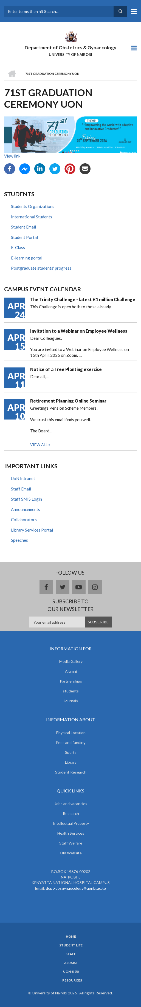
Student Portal (24, 237)
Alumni (71, 671)
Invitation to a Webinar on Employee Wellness (78, 330)
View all (39, 444)
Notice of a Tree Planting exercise (66, 369)
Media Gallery (71, 661)
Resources (72, 980)
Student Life (71, 945)
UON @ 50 (71, 971)
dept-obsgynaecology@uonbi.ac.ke (76, 888)
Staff (71, 954)
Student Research (70, 772)
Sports (71, 752)
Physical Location (71, 732)
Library (71, 762)
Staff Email (21, 488)
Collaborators (24, 519)
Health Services (70, 833)
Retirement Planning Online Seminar (68, 400)
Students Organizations (32, 206)
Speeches (19, 540)
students (71, 691)
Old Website (71, 853)
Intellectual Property (71, 823)
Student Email (23, 226)
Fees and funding (71, 742)
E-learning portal (26, 257)
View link (12, 155)
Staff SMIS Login (26, 499)
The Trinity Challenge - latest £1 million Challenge (82, 299)
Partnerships (71, 681)
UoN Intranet (23, 478)
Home (71, 936)
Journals (71, 700)
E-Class (18, 247)
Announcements (25, 509)
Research (71, 813)
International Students (31, 216)
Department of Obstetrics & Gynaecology (70, 47)
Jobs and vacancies (71, 803)
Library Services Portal (32, 529)
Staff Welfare (70, 843)
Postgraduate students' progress (41, 268)
